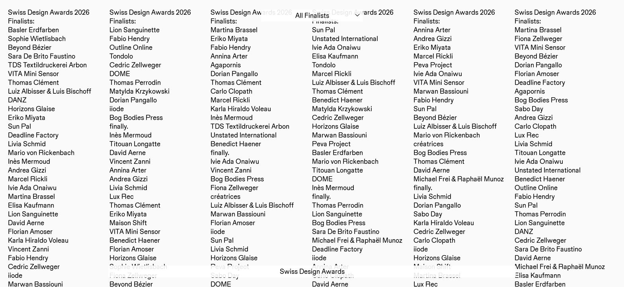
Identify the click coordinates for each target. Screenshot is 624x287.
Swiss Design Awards (312, 271)
